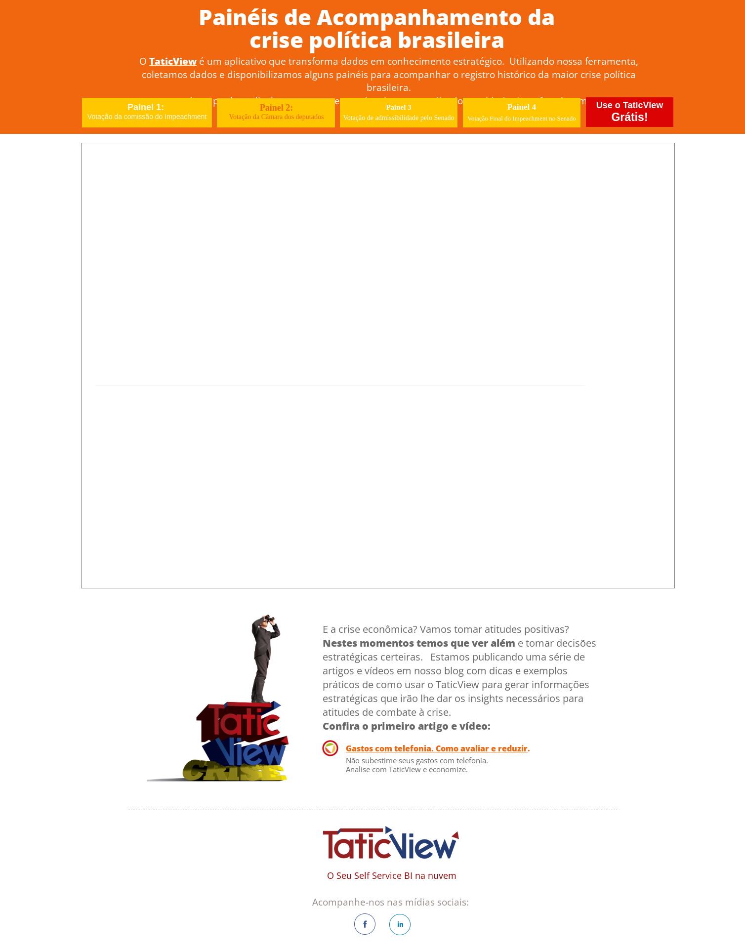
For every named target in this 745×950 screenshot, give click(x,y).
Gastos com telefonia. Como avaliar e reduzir (437, 748)
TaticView (173, 61)
